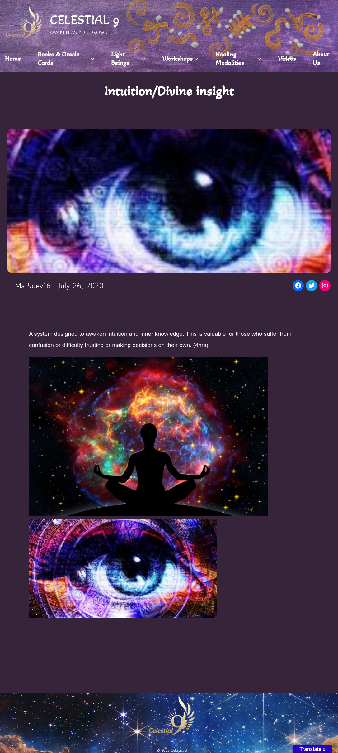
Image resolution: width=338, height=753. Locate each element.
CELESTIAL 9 (85, 20)
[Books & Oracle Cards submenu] (92, 58)
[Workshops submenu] (196, 58)
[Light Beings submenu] (143, 58)
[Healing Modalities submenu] (259, 58)
